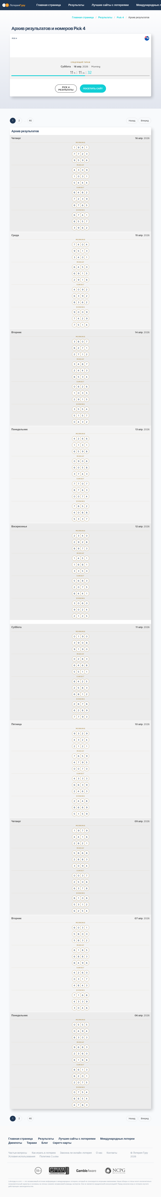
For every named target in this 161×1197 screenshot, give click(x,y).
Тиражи (32, 1142)
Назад (132, 120)
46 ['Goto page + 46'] (30, 120)
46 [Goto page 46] (30, 1118)
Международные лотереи (117, 1138)
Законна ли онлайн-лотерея (76, 1152)
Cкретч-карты (62, 1142)
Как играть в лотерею (44, 1152)
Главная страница (83, 17)
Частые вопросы (17, 1152)
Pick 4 (120, 17)
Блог (44, 1142)
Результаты (105, 17)
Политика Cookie (49, 1156)
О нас (99, 1152)
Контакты (112, 1152)
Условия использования (21, 1156)
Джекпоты (15, 1142)
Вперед (145, 120)
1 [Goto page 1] (12, 120)
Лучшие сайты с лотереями (110, 5)
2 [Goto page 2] (19, 120)
